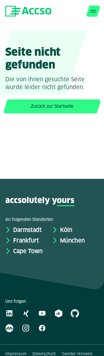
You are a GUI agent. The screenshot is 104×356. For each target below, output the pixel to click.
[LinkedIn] (9, 313)
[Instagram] (26, 327)
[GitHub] (75, 313)
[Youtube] (42, 313)
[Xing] (26, 313)
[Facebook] (42, 327)
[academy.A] (58, 313)
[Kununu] (9, 327)
